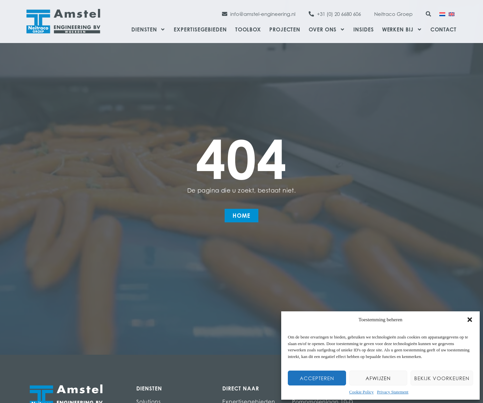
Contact (443, 29)
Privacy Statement (393, 391)
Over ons (327, 29)
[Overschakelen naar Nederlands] (442, 13)
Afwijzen (378, 378)
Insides (363, 29)
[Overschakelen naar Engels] (451, 13)
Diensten (148, 29)
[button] (469, 319)
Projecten (284, 29)
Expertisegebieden (200, 29)
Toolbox (248, 29)
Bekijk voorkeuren (441, 378)
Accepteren (317, 378)
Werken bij (402, 29)
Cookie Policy (361, 391)
